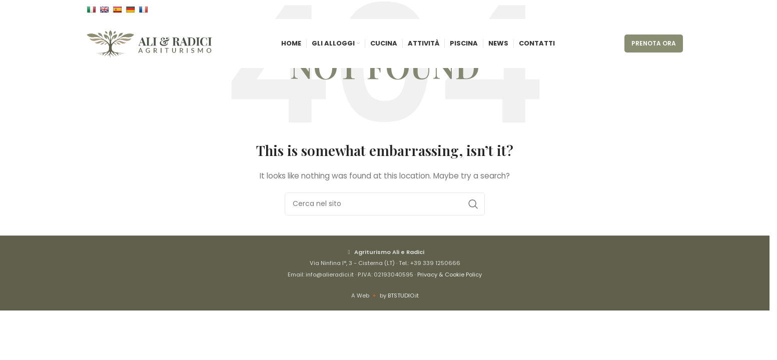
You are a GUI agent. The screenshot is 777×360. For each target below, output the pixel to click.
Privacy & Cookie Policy (449, 274)
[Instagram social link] (665, 10)
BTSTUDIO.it (403, 296)
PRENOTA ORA (653, 46)
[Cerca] (385, 204)
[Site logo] (149, 45)
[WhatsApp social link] (677, 10)
